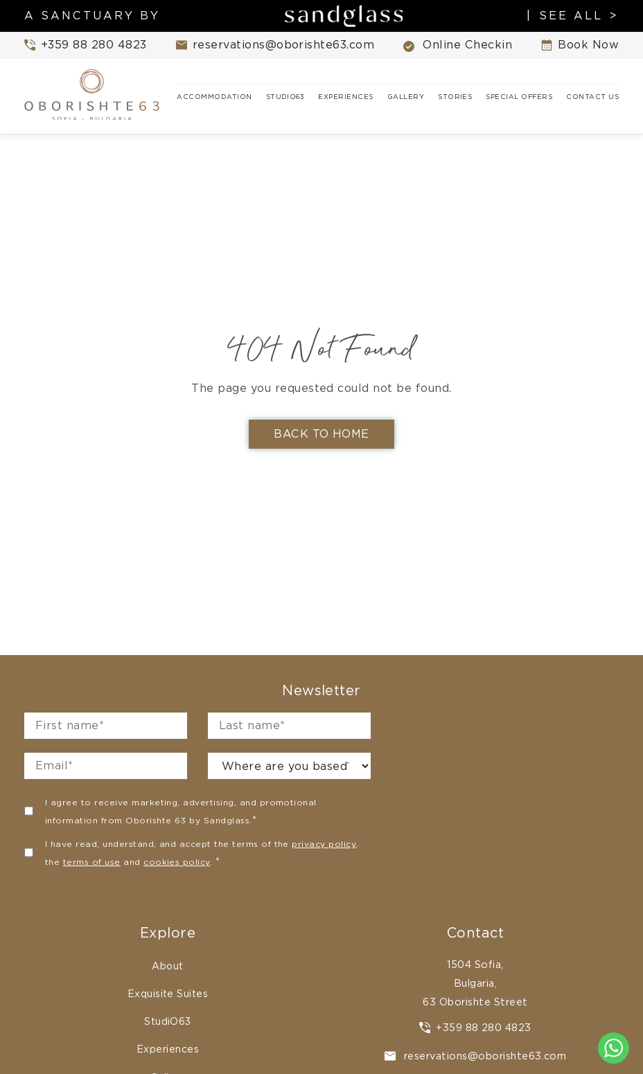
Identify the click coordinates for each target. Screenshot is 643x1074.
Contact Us (592, 96)
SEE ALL (571, 16)
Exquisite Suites (168, 993)
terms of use (92, 862)
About (167, 966)
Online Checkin (457, 45)
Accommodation (214, 96)
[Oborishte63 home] (93, 96)
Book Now (580, 45)
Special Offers (519, 96)
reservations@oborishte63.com (476, 1056)
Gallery (405, 96)
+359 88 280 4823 (475, 1027)
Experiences (345, 96)
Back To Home (321, 433)
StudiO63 (285, 96)
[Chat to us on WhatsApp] (613, 1048)
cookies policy (176, 862)
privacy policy (323, 844)
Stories (455, 96)
